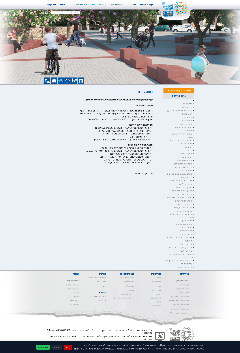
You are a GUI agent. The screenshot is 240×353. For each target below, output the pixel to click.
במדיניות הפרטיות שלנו (86, 348)
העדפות (57, 347)
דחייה (68, 347)
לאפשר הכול (43, 347)
